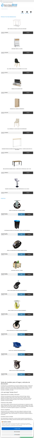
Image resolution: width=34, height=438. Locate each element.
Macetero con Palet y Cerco (17, 270)
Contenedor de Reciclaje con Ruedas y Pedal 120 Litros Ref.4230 (17, 230)
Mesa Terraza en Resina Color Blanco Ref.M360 (17, 28)
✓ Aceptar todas (17, 428)
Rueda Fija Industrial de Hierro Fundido (17, 210)
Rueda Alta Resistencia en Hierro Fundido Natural (17, 250)
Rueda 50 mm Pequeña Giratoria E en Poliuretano (17, 290)
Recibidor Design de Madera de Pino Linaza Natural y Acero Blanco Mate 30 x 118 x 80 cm (17, 149)
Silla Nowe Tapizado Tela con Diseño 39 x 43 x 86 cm (17, 68)
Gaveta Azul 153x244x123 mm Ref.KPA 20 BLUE (17, 350)
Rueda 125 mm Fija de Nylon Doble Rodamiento (17, 310)
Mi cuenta (27, 12)
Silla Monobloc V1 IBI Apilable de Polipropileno (17, 128)
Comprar (27, 32)
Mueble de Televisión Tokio (17, 88)
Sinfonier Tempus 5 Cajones (17, 48)
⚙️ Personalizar (17, 434)
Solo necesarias (17, 431)
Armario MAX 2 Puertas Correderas (17, 108)
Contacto (22, 12)
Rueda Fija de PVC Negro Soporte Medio (17, 370)
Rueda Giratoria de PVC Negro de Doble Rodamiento (17, 330)
